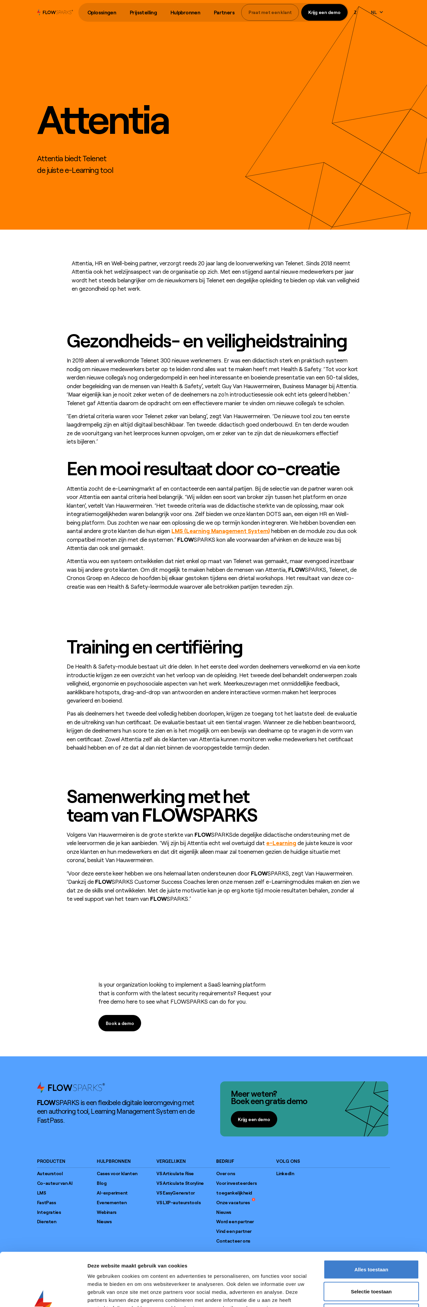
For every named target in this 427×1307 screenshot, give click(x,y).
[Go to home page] (71, 1087)
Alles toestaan (371, 1219)
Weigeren (371, 1263)
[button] (102, 12)
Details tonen (360, 1294)
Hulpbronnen (185, 12)
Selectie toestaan (371, 1241)
